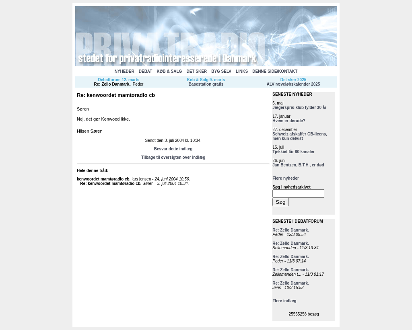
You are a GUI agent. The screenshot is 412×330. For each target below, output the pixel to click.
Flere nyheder (285, 178)
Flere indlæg (284, 301)
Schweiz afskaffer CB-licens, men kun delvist (299, 136)
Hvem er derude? (288, 121)
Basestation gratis (206, 84)
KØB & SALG (169, 71)
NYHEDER (124, 71)
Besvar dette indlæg (173, 149)
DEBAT (145, 71)
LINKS (242, 71)
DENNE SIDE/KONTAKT (274, 71)
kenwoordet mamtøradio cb (103, 179)
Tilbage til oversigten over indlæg (173, 157)
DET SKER (196, 71)
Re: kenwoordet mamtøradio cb (110, 183)
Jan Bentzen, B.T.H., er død (298, 165)
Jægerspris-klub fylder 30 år (299, 107)
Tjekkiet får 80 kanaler (293, 152)
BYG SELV (221, 71)
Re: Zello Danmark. (112, 84)
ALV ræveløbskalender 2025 (293, 84)
